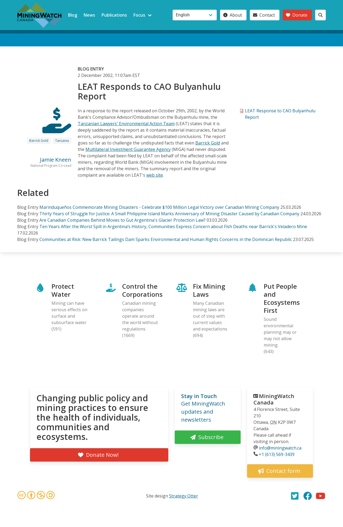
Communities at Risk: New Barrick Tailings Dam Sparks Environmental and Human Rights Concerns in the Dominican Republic (166, 239)
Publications (114, 15)
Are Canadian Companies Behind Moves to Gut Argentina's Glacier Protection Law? (122, 220)
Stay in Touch (199, 396)
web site (154, 175)
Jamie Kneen (55, 159)
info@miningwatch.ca (280, 448)
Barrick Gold (38, 140)
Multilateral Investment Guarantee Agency (128, 149)
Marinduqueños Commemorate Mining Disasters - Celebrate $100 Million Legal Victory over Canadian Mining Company (159, 207)
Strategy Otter (183, 496)
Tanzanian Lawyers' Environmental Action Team (126, 124)
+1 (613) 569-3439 (276, 454)
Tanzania (62, 140)
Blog (72, 15)
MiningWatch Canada (273, 399)
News (89, 15)
